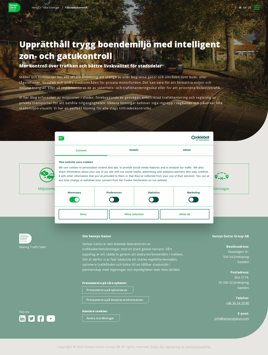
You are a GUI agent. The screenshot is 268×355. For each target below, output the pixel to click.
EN (244, 7)
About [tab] (187, 149)
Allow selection (134, 214)
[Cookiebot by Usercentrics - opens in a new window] (193, 138)
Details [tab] (134, 149)
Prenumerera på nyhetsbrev (107, 290)
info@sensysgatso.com (231, 318)
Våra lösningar (51, 7)
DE (249, 7)
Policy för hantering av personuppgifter (180, 347)
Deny (83, 214)
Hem (34, 7)
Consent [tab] (81, 150)
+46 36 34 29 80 (237, 303)
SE (240, 7)
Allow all (184, 214)
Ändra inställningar (100, 318)
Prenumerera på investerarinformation (115, 300)
